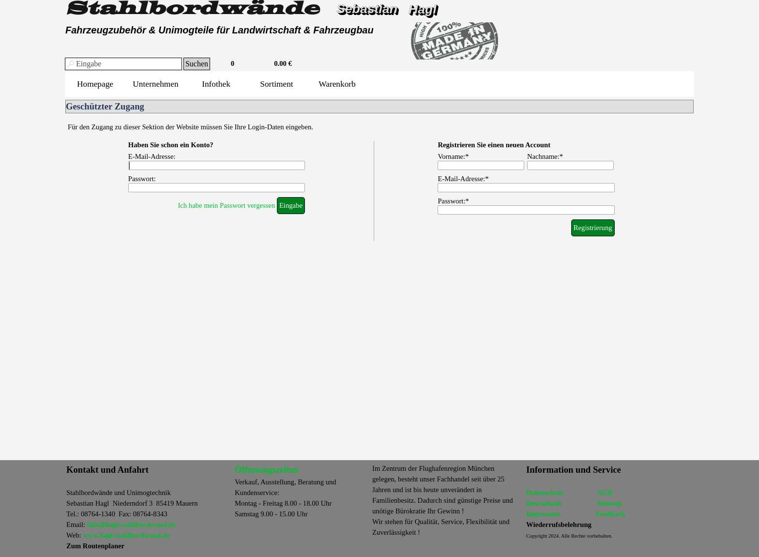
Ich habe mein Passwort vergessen (226, 205)
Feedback (610, 514)
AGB (605, 492)
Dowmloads (544, 503)
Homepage (95, 84)
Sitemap (609, 503)
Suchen (196, 64)
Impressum (543, 514)
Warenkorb (337, 84)
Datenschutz (544, 492)
